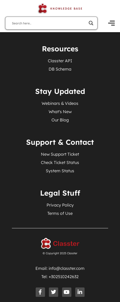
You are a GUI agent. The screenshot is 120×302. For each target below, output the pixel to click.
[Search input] (49, 23)
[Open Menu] (111, 23)
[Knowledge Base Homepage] (60, 8)
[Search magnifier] (91, 23)
